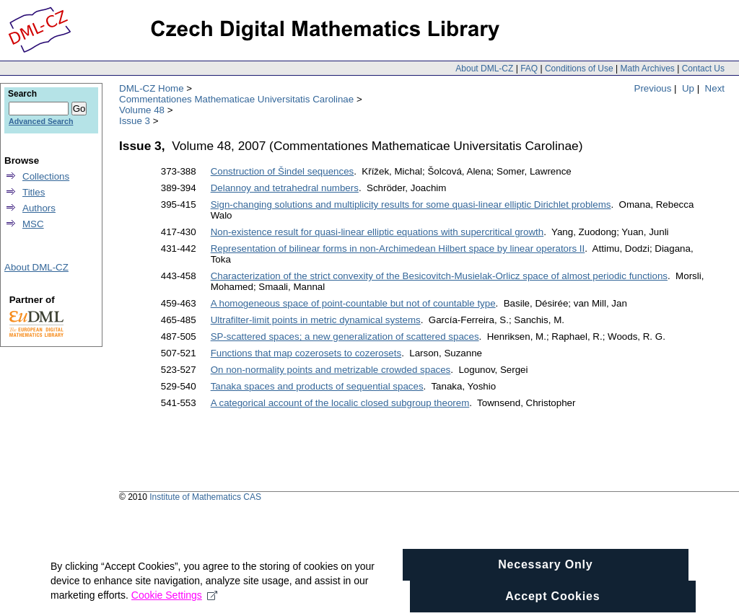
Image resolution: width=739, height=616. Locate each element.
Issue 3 (134, 120)
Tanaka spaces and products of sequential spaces (317, 386)
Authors (39, 208)
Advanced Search (41, 121)
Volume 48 (142, 110)
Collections (45, 176)
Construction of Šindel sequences (282, 171)
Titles (33, 192)
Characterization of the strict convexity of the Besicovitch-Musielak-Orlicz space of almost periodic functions (439, 275)
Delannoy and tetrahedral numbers (285, 187)
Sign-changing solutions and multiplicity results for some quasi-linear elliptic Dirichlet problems (411, 204)
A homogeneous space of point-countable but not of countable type (353, 303)
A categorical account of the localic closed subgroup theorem (340, 402)
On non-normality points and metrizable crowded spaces (331, 369)
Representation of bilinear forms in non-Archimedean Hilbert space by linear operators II (398, 248)
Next (715, 88)
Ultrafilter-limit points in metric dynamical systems (316, 319)
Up (688, 88)
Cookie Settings (174, 607)
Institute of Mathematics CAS (205, 497)
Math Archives (647, 68)
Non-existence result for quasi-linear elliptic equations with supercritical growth (377, 231)
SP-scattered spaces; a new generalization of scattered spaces (345, 336)
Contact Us (703, 68)
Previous (653, 88)
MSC (33, 224)
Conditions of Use (579, 68)
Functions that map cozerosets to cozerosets (306, 353)
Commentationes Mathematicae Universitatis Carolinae (236, 99)
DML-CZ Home (151, 88)
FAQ (529, 68)
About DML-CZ (484, 68)
